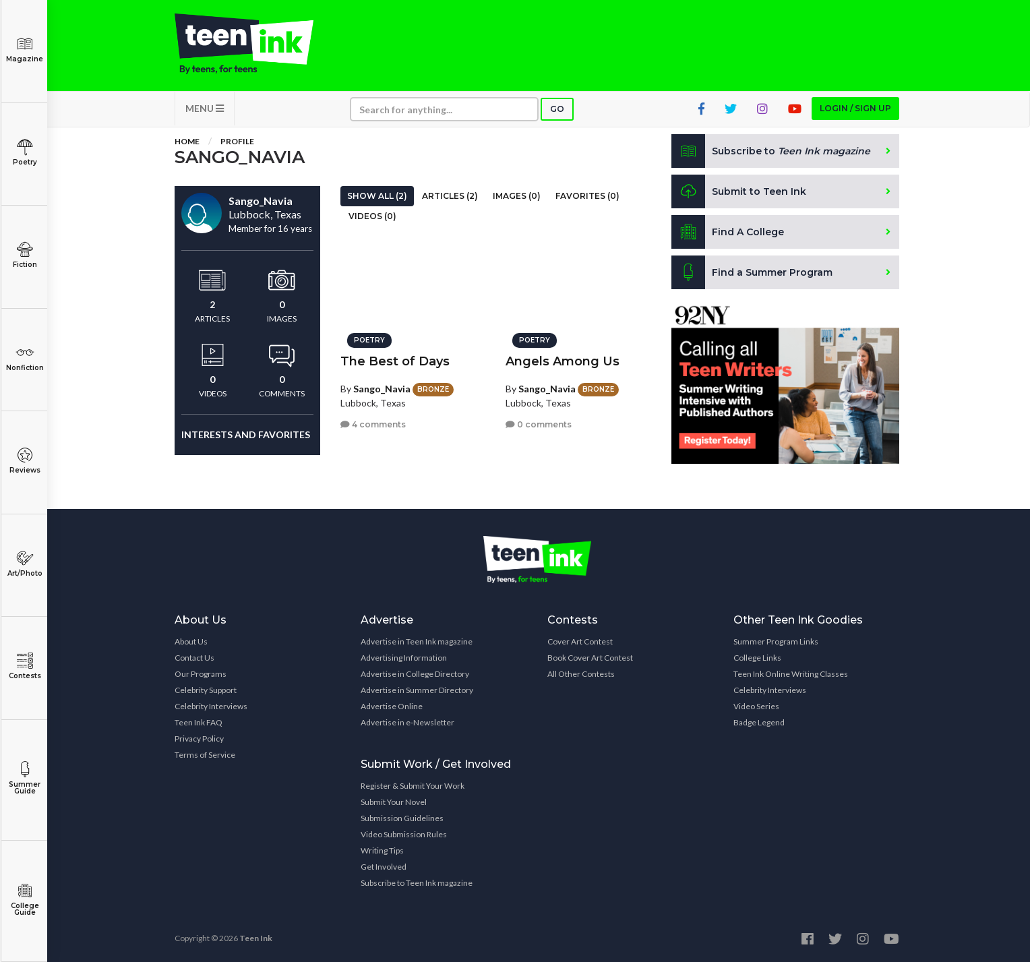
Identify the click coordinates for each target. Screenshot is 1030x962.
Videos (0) (372, 216)
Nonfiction (24, 358)
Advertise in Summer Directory (417, 690)
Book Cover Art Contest (590, 658)
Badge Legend (759, 722)
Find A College (727, 232)
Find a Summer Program (751, 272)
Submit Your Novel (394, 802)
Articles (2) (450, 196)
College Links (757, 658)
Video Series (756, 706)
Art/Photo (24, 564)
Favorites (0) (587, 196)
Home (187, 141)
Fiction (24, 255)
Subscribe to (770, 151)
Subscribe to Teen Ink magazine (417, 883)
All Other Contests (581, 674)
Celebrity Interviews (211, 706)
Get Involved (383, 867)
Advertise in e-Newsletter (407, 722)
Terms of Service (205, 755)
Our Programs (200, 674)
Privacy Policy (199, 738)
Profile (237, 141)
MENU (204, 108)
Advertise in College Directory (415, 674)
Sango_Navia (382, 388)
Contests (24, 666)
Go (557, 109)
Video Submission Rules (404, 834)
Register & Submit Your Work (412, 786)
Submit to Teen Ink (738, 191)
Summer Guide (24, 778)
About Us (191, 641)
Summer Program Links (775, 641)
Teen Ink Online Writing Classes (790, 674)
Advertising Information (404, 658)
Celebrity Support (206, 690)
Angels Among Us (562, 361)
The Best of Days (395, 361)
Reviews (24, 461)
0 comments (539, 424)
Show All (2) (377, 196)
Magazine (24, 49)
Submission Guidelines (402, 818)
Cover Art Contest (580, 641)
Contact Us (194, 658)
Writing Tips (382, 850)
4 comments (373, 424)
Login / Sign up (855, 108)
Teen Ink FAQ (198, 722)
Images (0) (517, 196)
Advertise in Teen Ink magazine (417, 641)
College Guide (24, 899)
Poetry (24, 153)
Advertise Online (392, 706)
